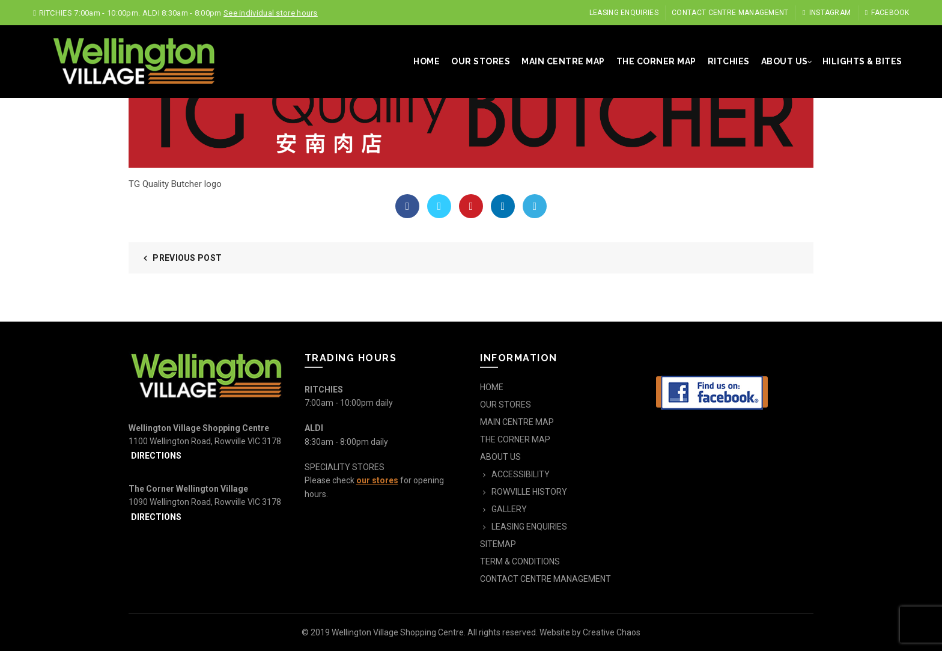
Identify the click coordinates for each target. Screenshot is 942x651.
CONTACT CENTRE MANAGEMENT (730, 12)
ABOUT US (784, 61)
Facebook (887, 12)
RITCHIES (729, 61)
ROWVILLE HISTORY (529, 492)
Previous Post (187, 258)
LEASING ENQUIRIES (623, 12)
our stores (377, 480)
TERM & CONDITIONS (520, 561)
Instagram (826, 12)
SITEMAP (498, 544)
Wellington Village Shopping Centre (398, 632)
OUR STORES (480, 61)
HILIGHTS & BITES (862, 61)
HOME (426, 61)
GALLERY (509, 509)
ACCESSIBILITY (520, 474)
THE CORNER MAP (656, 61)
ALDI (314, 428)
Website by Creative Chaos (589, 632)
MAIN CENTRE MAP (563, 61)
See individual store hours (270, 12)
